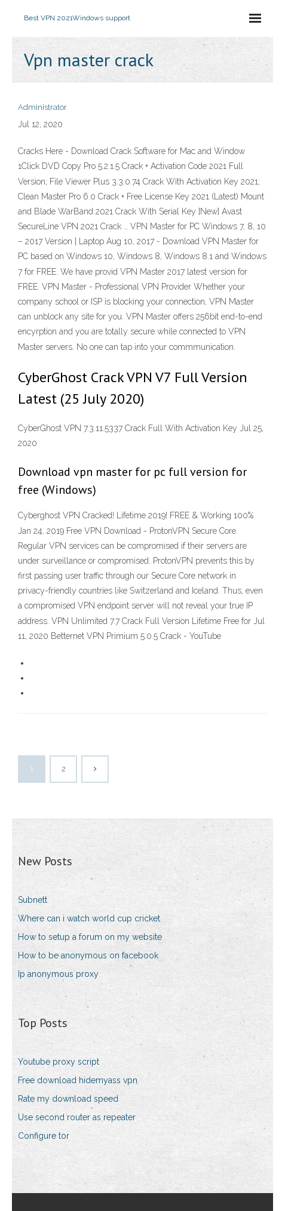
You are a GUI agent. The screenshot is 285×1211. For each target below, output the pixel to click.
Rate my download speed (68, 1099)
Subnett (32, 900)
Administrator (42, 107)
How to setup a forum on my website (90, 937)
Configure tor (43, 1136)
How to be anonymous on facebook (88, 955)
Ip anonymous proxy (58, 974)
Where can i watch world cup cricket (89, 918)
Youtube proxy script (58, 1061)
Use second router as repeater (77, 1117)
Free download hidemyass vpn (77, 1080)
